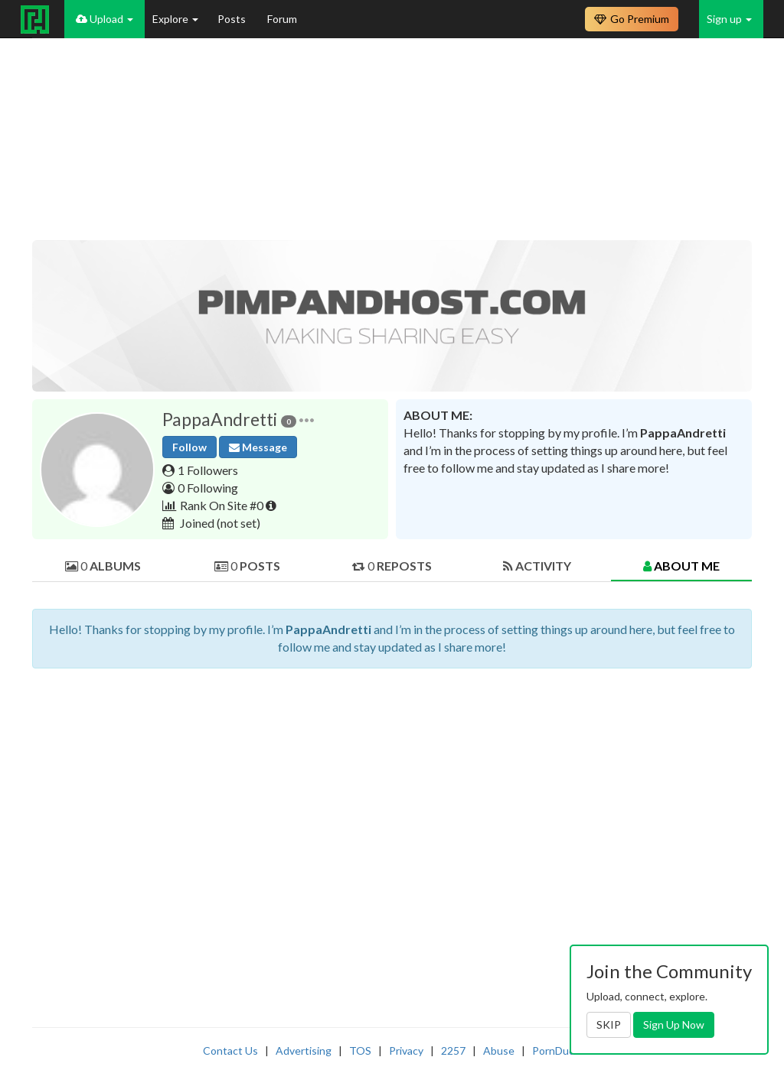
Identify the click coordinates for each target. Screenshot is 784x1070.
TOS (360, 1050)
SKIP (608, 1024)
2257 (453, 1050)
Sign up (729, 18)
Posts (232, 18)
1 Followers (208, 470)
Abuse (498, 1050)
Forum (282, 18)
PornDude (556, 1050)
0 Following (208, 487)
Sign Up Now (673, 1024)
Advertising (304, 1050)
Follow (189, 447)
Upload (104, 18)
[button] (306, 419)
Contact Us (230, 1050)
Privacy (406, 1050)
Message (258, 447)
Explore (175, 18)
